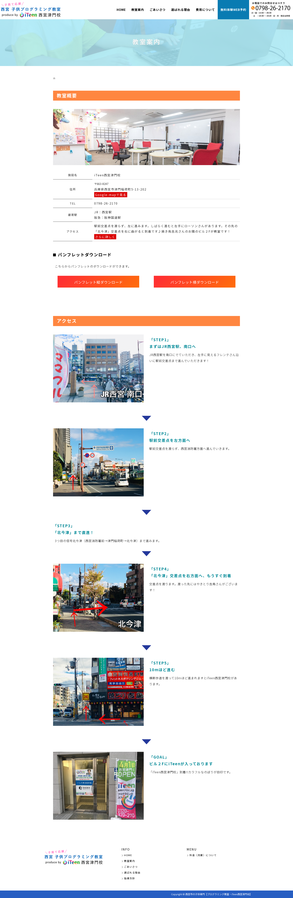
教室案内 (137, 9)
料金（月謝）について (203, 855)
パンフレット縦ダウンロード (98, 282)
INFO (125, 849)
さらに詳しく (105, 236)
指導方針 (129, 878)
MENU (192, 849)
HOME (121, 9)
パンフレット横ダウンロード (194, 282)
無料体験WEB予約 (233, 9)
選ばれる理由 (180, 9)
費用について (205, 9)
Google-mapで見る (110, 194)
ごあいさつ (158, 9)
